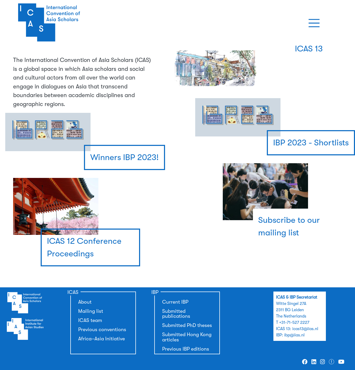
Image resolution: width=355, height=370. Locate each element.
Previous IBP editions (185, 349)
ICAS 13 (309, 49)
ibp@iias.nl (294, 335)
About (85, 302)
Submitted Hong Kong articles (186, 337)
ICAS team (90, 320)
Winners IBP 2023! (124, 157)
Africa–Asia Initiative (101, 339)
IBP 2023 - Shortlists (311, 142)
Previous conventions (102, 329)
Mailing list (90, 311)
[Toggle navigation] (314, 23)
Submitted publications (176, 313)
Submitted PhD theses (187, 325)
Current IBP (175, 302)
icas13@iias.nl (305, 328)
